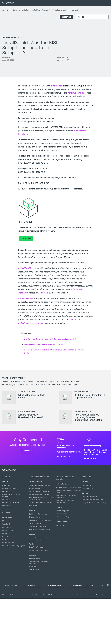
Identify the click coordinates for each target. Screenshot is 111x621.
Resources (6, 512)
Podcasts (5, 536)
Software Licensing (35, 517)
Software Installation (12, 37)
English (6, 595)
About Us (6, 476)
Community (89, 459)
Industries (32, 555)
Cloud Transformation (36, 547)
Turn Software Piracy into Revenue (41, 502)
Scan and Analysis (62, 514)
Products (32, 510)
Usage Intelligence (35, 523)
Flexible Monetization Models (39, 485)
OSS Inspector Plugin (63, 517)
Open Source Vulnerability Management (65, 501)
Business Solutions (35, 481)
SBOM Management (62, 511)
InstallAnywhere (25, 298)
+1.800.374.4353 (10, 585)
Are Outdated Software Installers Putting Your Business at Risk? (50, 339)
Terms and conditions (93, 595)
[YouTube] (102, 585)
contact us (43, 292)
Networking (33, 566)
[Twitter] (97, 585)
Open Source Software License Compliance (66, 496)
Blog (3, 521)
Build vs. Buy (33, 505)
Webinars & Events (8, 542)
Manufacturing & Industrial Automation (38, 562)
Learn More (26, 238)
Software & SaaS (35, 558)
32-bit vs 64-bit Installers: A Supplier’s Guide (89, 396)
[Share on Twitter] (64, 60)
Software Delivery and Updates (40, 520)
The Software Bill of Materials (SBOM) (69, 487)
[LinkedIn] (92, 585)
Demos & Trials (7, 530)
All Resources (7, 517)
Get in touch (62, 456)
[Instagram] (108, 585)
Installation (87, 476)
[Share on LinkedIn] (59, 60)
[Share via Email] (68, 60)
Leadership (6, 485)
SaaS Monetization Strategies (39, 491)
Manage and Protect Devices (39, 494)
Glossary (5, 533)
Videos (4, 539)
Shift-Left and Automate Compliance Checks (68, 491)
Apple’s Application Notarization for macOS (30, 416)
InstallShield (56, 85)
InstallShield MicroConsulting (92, 499)
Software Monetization (39, 476)
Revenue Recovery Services (38, 550)
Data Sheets (6, 527)
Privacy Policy (81, 595)
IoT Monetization (35, 488)
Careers (5, 499)
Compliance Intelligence (37, 526)
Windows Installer (76, 92)
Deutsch (12, 595)
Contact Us (6, 505)
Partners (5, 491)
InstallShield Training (89, 496)
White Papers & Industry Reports (13, 546)
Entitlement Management (38, 514)
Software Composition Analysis (65, 477)
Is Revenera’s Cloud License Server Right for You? (44, 344)
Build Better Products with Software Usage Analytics (41, 498)
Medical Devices (34, 569)
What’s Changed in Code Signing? (31, 396)
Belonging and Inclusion (10, 502)
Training (31, 544)
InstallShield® (24, 268)
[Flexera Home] (3, 10)
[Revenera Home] (9, 470)
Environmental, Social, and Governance (11, 495)
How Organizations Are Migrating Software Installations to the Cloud (88, 417)
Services (32, 534)
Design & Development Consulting (94, 503)
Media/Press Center (9, 488)
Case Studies (6, 524)
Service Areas (60, 525)
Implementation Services (37, 541)
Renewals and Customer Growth (40, 529)
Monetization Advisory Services (40, 537)
